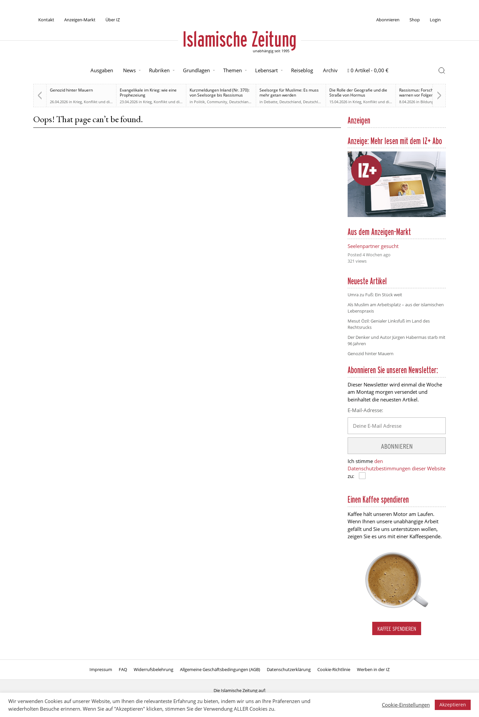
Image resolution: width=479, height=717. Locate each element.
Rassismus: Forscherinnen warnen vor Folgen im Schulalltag (429, 92)
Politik (199, 101)
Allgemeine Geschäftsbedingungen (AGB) (220, 669)
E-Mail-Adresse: (365, 410)
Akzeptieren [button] (452, 704)
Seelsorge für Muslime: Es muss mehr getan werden (289, 92)
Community (217, 101)
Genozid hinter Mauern (71, 90)
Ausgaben (101, 70)
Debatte (270, 101)
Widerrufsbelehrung (153, 669)
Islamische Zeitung (239, 39)
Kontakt (46, 20)
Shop (414, 20)
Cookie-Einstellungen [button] (406, 704)
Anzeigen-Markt (79, 20)
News (129, 70)
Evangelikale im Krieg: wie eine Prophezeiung (148, 92)
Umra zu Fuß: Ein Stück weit (375, 295)
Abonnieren (387, 20)
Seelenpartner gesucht (373, 246)
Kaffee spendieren (397, 628)
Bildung (427, 101)
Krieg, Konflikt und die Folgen (98, 101)
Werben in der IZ (373, 669)
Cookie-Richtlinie (333, 669)
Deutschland (240, 101)
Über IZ (112, 20)
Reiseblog (302, 70)
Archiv (330, 70)
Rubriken (159, 70)
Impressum (100, 669)
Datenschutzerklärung (289, 669)
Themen (232, 70)
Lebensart (266, 70)
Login (435, 20)
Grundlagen (196, 70)
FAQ (123, 669)
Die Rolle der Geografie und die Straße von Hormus (358, 92)
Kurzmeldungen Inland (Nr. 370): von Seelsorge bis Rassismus (219, 92)
